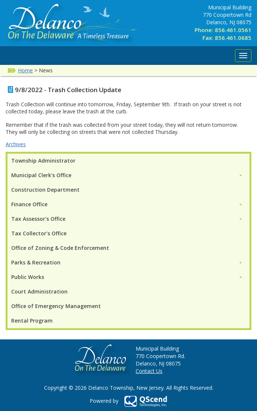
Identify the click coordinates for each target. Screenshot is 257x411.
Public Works (27, 276)
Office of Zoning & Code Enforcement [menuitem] (60, 247)
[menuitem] (127, 175)
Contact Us (149, 370)
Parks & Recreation (36, 262)
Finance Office (29, 204)
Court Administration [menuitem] (39, 291)
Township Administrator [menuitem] (43, 160)
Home (25, 70)
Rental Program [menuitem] (32, 320)
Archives (16, 144)
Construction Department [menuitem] (45, 189)
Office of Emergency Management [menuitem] (56, 306)
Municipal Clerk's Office (41, 175)
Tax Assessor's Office (38, 218)
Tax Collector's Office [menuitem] (38, 233)
